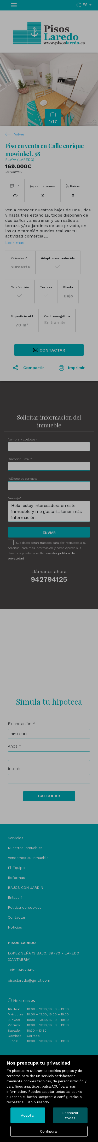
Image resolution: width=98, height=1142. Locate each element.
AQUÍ (55, 1086)
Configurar (49, 1131)
